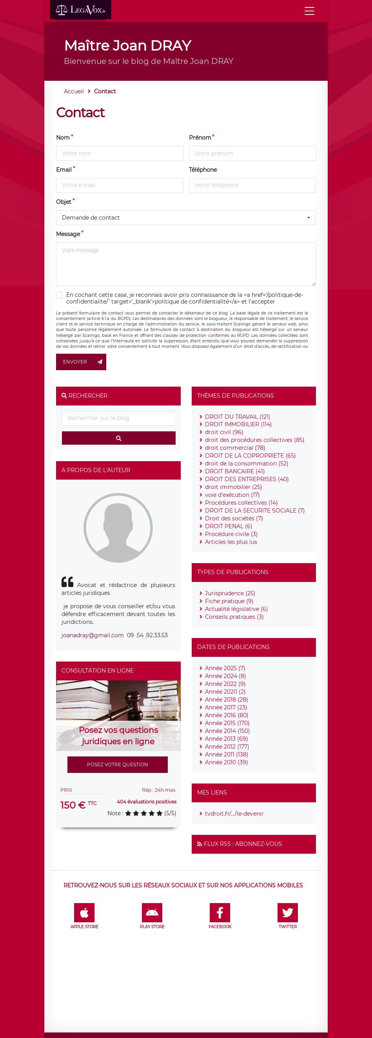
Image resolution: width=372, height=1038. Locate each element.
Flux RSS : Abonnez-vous (243, 843)
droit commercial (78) (235, 447)
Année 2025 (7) (225, 668)
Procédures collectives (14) (241, 502)
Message (68, 234)
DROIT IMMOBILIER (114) (238, 424)
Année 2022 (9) (225, 683)
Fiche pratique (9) (229, 601)
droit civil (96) (224, 432)
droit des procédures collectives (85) (255, 440)
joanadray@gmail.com (93, 635)
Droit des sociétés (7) (234, 518)
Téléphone (203, 169)
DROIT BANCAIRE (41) (235, 471)
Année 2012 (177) (227, 746)
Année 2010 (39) (226, 762)
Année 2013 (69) (226, 738)
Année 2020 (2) (225, 691)
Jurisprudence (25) (230, 593)
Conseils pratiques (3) (234, 616)
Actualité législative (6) (236, 609)
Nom (63, 137)
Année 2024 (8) (225, 676)
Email (64, 169)
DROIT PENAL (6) (228, 526)
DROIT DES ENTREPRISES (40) (247, 479)
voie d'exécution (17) (232, 494)
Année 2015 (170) (227, 723)
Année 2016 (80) (227, 715)
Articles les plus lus (231, 541)
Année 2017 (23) (226, 707)
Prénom (200, 137)
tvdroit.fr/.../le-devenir (234, 813)
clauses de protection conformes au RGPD (206, 335)
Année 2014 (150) (227, 730)
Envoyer (84, 362)
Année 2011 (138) (227, 754)
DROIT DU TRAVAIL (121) (237, 416)
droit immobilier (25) (233, 487)
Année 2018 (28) (226, 699)
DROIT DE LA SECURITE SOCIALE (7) (255, 510)
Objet (63, 201)
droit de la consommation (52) (247, 463)
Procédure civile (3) (231, 534)
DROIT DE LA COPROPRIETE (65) (250, 455)
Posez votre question (117, 764)
